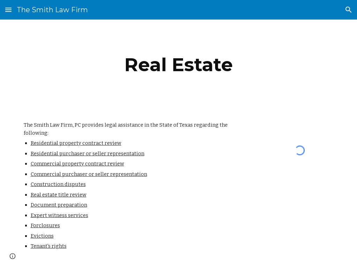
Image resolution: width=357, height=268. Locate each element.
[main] (178, 64)
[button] (8, 9)
